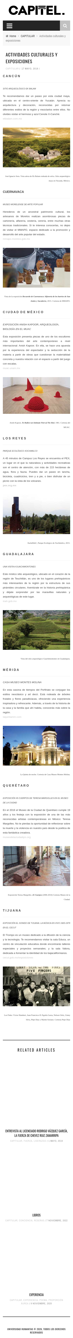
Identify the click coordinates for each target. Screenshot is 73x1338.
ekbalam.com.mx (12, 118)
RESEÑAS (39, 1220)
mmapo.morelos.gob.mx (16, 238)
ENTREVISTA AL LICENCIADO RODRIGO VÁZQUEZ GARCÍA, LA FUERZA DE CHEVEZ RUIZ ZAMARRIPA (36, 1133)
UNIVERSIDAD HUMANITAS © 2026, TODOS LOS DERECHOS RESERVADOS (36, 1330)
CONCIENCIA (26, 1220)
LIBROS (36, 1215)
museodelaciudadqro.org (17, 837)
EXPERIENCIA (36, 1294)
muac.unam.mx (11, 368)
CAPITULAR (12, 68)
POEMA (43, 1300)
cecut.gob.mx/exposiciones (18, 957)
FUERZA (28, 1140)
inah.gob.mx (10, 601)
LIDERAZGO (40, 1140)
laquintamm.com (12, 716)
